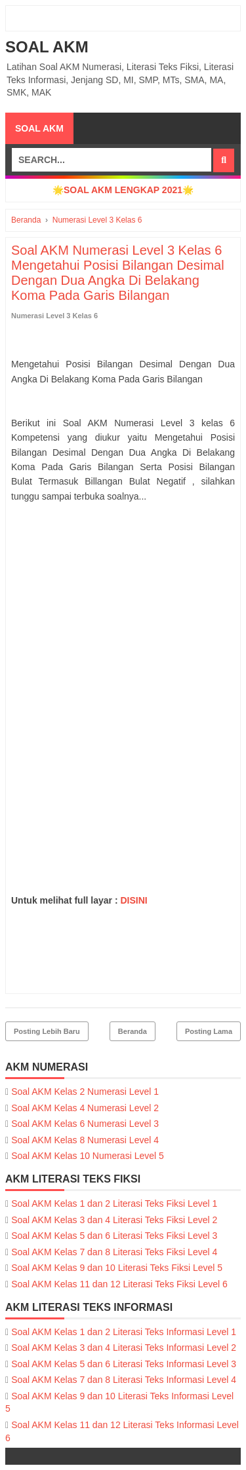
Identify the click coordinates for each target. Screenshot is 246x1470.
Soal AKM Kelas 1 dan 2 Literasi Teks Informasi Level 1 (123, 1332)
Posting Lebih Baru (47, 1031)
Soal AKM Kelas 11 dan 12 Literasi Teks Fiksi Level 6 (119, 1284)
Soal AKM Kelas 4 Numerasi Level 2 (85, 1108)
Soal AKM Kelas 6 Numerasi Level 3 (85, 1123)
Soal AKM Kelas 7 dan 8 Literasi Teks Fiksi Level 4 (114, 1252)
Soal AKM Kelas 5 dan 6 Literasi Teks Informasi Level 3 (123, 1364)
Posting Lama (208, 1031)
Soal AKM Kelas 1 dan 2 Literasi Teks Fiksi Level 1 (114, 1203)
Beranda (132, 1031)
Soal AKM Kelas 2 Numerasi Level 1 (85, 1091)
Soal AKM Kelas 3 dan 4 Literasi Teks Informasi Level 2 (123, 1347)
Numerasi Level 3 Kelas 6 (54, 316)
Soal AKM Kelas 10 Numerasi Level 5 (87, 1155)
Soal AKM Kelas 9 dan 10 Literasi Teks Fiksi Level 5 (116, 1267)
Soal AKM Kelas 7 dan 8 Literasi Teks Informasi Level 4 (123, 1379)
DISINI (133, 900)
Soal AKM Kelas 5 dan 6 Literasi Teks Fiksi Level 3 (114, 1235)
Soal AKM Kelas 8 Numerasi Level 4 (85, 1140)
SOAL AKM (47, 47)
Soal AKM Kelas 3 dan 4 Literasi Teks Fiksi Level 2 (114, 1220)
